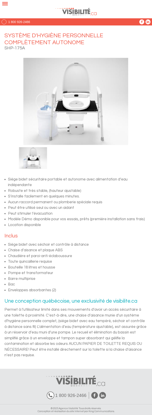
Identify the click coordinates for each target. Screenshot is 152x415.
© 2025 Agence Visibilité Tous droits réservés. (76, 408)
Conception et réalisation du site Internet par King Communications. (76, 411)
